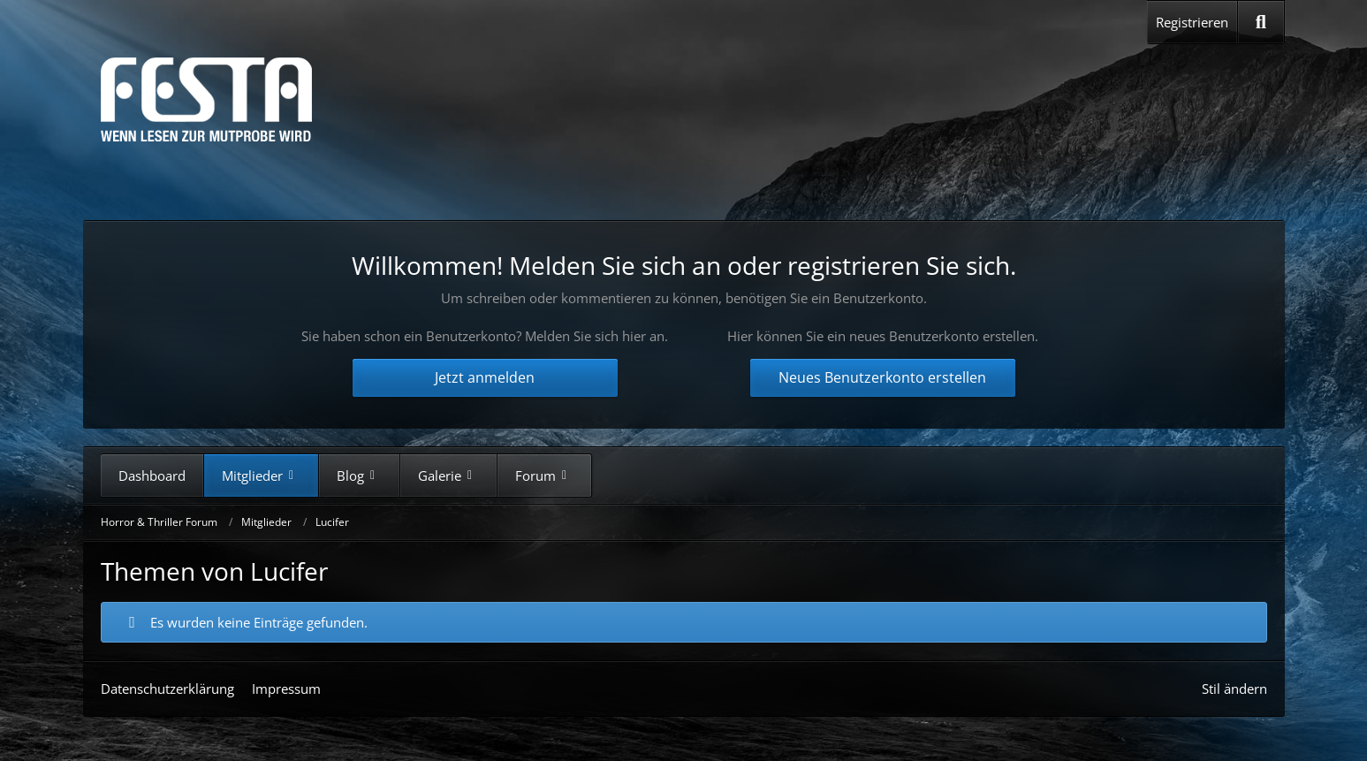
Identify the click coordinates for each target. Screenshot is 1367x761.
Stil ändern (1234, 688)
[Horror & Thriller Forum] (206, 99)
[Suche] (1260, 22)
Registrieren (1192, 22)
